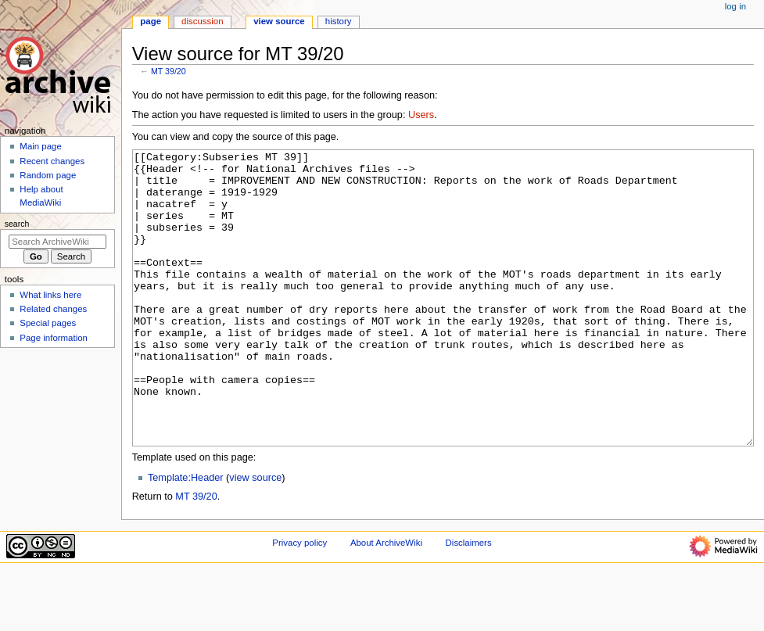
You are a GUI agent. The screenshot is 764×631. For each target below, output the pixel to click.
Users (421, 114)
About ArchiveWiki (386, 601)
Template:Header (186, 536)
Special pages (48, 323)
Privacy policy (299, 601)
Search (17, 223)
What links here (50, 294)
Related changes (53, 309)
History (338, 21)
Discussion (202, 21)
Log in (735, 6)
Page (150, 21)
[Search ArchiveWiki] (57, 242)
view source (255, 536)
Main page (41, 146)
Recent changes (52, 161)
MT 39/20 (168, 71)
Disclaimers (469, 601)
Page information (54, 337)
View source (279, 21)
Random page (48, 175)
